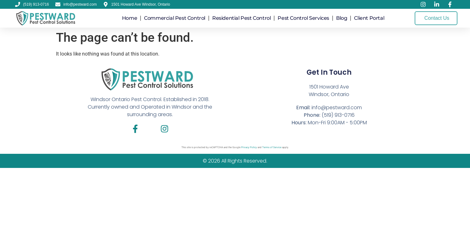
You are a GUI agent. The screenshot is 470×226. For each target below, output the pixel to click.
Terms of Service (271, 148)
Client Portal (369, 18)
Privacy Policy (249, 148)
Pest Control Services (303, 18)
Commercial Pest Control (174, 18)
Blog (341, 18)
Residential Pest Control (241, 18)
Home (129, 18)
